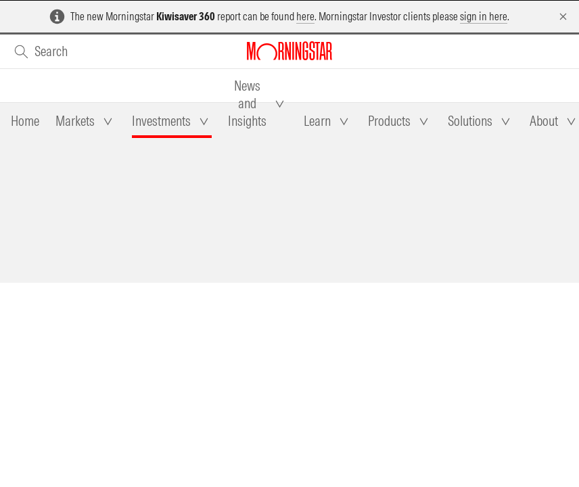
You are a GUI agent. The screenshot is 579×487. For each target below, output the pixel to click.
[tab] (25, 121)
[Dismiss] (563, 16)
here (305, 16)
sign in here (483, 16)
